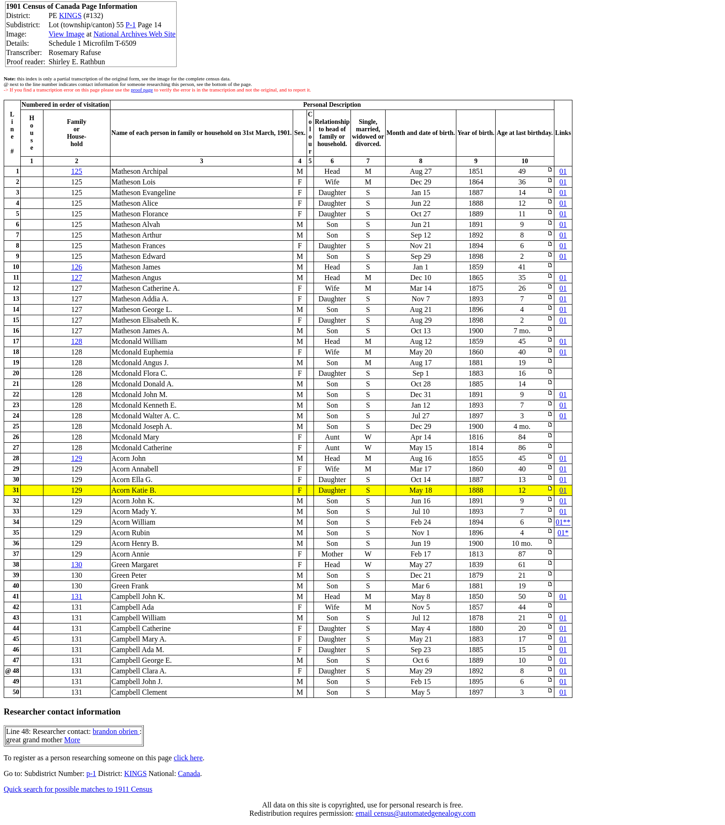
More (72, 740)
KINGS (70, 15)
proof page (142, 89)
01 (563, 171)
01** (563, 522)
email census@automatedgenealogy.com (416, 813)
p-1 (91, 773)
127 (76, 277)
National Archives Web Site (134, 34)
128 (76, 341)
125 (76, 171)
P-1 (131, 25)
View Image (67, 34)
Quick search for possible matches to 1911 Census (78, 789)
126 (76, 267)
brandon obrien (115, 731)
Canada (189, 773)
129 (76, 458)
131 (76, 596)
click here (188, 758)
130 (76, 564)
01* (563, 533)
